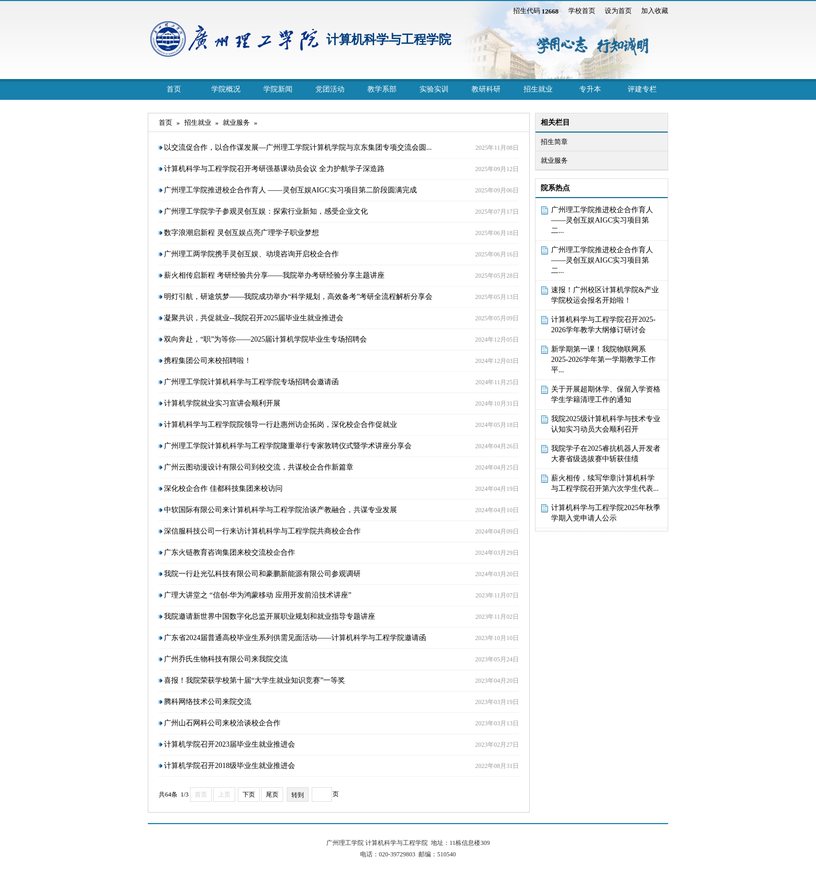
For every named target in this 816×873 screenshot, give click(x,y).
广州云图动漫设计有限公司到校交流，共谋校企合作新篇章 (258, 467)
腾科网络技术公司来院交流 (207, 702)
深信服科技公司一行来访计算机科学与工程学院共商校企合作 (262, 531)
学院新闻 (277, 89)
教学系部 (382, 89)
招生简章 (554, 142)
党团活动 (330, 89)
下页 (249, 794)
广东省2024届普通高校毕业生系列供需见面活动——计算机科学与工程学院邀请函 (295, 638)
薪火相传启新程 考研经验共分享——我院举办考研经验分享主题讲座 (274, 275)
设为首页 (618, 11)
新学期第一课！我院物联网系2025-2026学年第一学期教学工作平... (603, 359)
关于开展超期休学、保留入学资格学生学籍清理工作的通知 (605, 394)
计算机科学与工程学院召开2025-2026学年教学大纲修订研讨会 (603, 325)
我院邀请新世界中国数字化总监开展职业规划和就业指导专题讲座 (269, 616)
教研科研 (486, 89)
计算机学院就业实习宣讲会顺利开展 (222, 403)
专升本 (590, 89)
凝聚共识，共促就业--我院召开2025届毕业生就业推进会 (253, 318)
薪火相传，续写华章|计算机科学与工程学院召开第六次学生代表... (605, 483)
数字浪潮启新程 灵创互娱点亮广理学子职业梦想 (241, 233)
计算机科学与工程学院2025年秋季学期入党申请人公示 (605, 513)
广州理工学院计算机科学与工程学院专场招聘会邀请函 (251, 382)
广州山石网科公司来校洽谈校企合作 (222, 723)
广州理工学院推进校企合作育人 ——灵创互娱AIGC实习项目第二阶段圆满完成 (290, 190)
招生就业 (538, 89)
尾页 (272, 794)
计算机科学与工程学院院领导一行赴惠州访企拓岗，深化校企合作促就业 (280, 424)
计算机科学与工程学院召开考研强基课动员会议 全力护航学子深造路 (274, 169)
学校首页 (581, 11)
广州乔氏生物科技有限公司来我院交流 (226, 659)
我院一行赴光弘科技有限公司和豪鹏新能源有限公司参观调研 (262, 574)
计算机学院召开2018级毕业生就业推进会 (229, 766)
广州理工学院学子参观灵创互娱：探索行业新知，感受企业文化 (266, 211)
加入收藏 (654, 11)
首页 (174, 89)
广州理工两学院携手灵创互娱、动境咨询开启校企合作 (251, 254)
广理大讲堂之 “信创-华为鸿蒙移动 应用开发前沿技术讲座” (257, 595)
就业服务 (554, 160)
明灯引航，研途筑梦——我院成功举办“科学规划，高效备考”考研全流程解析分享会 (298, 297)
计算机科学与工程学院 (388, 39)
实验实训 (434, 89)
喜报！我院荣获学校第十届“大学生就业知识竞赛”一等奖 (254, 680)
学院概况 (225, 89)
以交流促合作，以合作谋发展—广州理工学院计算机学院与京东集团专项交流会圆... (298, 147)
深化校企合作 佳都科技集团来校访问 (223, 488)
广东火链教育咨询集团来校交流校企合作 (229, 552)
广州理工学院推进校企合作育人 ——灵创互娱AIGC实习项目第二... (602, 220)
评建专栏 (642, 89)
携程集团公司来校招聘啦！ (207, 360)
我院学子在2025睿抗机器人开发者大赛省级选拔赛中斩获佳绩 (605, 454)
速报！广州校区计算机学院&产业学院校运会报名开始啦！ (605, 295)
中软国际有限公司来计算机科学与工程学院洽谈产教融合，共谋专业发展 (280, 510)
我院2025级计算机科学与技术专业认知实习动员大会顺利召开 (605, 424)
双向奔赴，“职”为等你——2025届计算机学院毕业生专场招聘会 (265, 339)
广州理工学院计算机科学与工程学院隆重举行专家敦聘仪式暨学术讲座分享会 (288, 446)
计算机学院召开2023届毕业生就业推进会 (229, 744)
